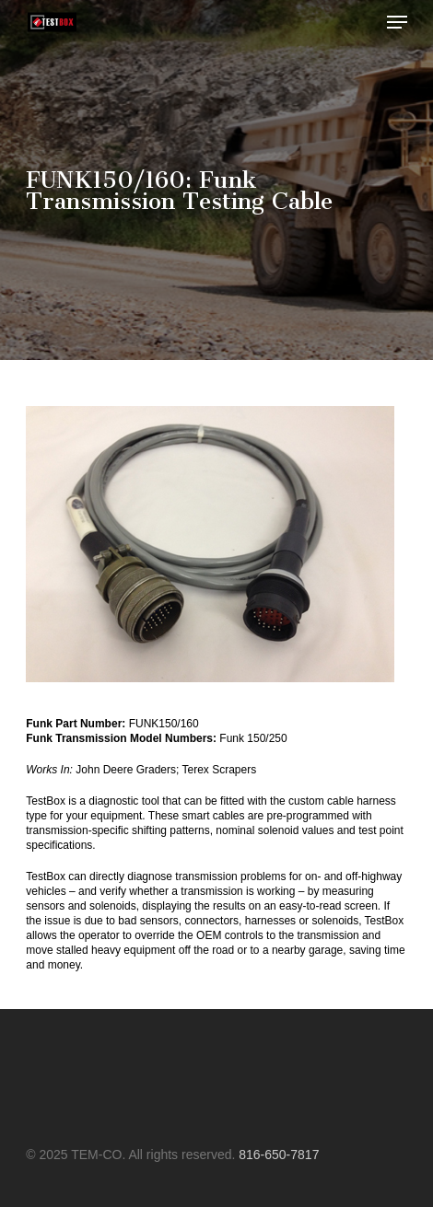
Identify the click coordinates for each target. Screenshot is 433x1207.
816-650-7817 (279, 1154)
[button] (397, 22)
